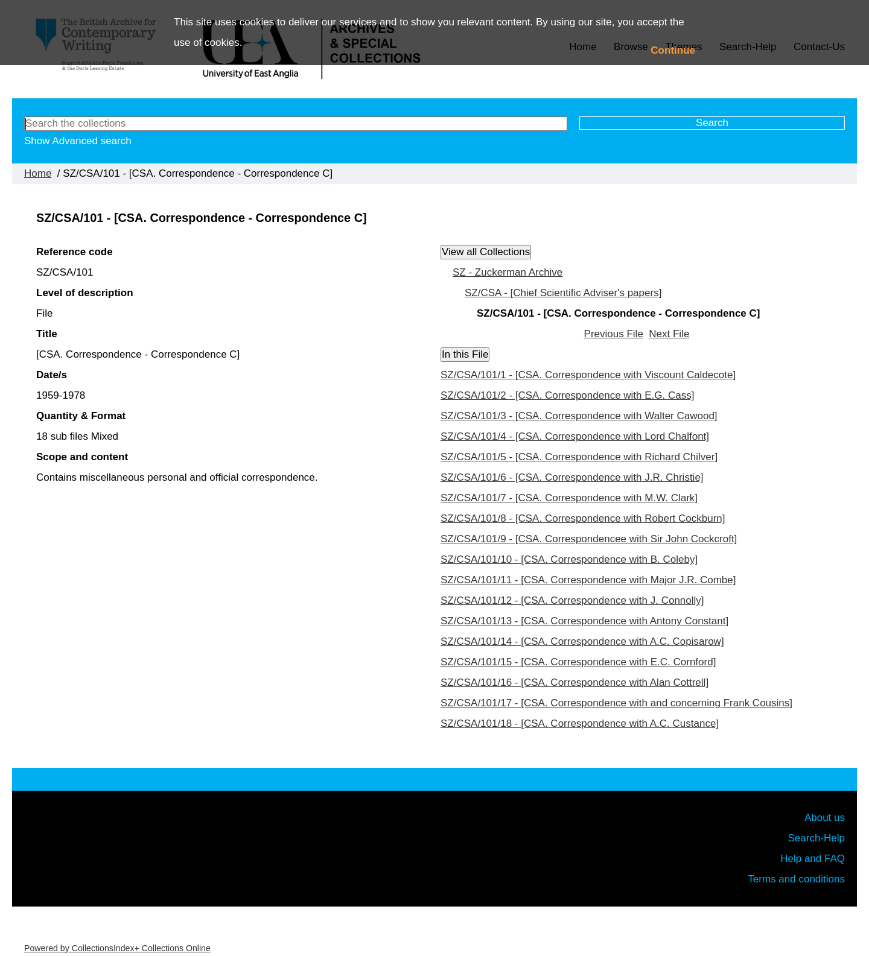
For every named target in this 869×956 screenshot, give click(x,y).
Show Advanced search (78, 141)
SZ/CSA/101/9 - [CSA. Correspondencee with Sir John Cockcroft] (589, 539)
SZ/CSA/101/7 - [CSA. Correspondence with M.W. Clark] (569, 498)
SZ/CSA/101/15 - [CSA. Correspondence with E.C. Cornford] (578, 662)
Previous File (613, 334)
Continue (673, 50)
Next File (669, 334)
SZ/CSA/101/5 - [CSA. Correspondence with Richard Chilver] (579, 457)
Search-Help (816, 838)
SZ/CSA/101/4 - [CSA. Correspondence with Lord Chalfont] (575, 436)
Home (37, 173)
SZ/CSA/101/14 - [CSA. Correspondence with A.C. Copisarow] (582, 641)
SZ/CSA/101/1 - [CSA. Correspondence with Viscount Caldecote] (588, 375)
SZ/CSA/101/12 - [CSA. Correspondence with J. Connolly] (572, 600)
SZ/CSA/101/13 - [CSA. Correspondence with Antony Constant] (584, 621)
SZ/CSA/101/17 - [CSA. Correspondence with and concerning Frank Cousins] (616, 703)
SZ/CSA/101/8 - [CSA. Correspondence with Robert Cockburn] (583, 518)
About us (824, 817)
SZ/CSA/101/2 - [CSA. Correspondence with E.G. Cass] (567, 395)
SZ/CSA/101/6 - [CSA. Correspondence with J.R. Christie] (572, 477)
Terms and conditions (796, 879)
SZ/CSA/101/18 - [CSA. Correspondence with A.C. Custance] (580, 723)
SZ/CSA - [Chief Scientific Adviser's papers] (563, 293)
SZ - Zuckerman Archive (507, 272)
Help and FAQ (812, 858)
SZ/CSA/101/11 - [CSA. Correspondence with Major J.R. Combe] (588, 580)
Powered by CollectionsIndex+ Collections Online (117, 948)
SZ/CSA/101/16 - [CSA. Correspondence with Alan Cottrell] (574, 682)
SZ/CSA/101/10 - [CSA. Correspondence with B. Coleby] (569, 559)
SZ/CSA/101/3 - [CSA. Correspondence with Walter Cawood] (579, 416)
